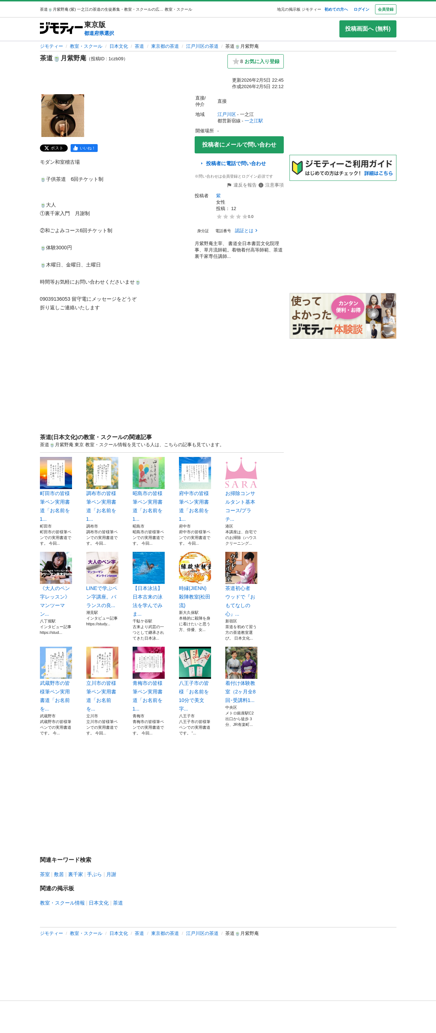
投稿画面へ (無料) (367, 29)
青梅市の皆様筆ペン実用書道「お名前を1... (149, 679)
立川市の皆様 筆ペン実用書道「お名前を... (102, 679)
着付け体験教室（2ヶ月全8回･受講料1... (241, 675)
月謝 (111, 874)
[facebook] (84, 148)
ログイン (361, 9)
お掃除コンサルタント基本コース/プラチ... (241, 489)
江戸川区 (226, 114)
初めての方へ (336, 9)
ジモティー (51, 46)
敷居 (59, 874)
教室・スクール (86, 46)
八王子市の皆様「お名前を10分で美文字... (195, 679)
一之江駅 (254, 120)
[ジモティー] (61, 28)
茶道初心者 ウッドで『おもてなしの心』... (241, 584)
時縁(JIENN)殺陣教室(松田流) (195, 580)
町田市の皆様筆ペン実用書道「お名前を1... (56, 489)
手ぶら (94, 874)
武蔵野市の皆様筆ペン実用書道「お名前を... (56, 679)
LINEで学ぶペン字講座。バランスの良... (102, 580)
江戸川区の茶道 (202, 46)
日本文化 (118, 46)
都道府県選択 (99, 33)
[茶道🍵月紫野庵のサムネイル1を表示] (63, 115)
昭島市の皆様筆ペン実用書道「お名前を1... (149, 489)
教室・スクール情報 (62, 903)
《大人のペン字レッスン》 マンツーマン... (56, 584)
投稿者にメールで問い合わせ (239, 145)
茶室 (45, 874)
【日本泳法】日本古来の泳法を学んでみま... (149, 584)
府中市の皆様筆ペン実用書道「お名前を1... (195, 489)
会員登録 (386, 9)
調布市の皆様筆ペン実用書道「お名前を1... (102, 489)
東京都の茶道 (165, 46)
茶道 (139, 46)
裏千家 (75, 874)
